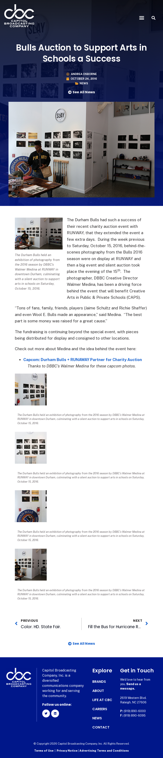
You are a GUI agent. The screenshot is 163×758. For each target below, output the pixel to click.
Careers (99, 709)
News (84, 83)
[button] (142, 18)
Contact (101, 727)
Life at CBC (102, 700)
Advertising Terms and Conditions (104, 750)
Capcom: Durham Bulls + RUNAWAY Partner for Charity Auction (84, 359)
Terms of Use (43, 750)
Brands (99, 682)
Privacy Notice (67, 750)
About (98, 691)
